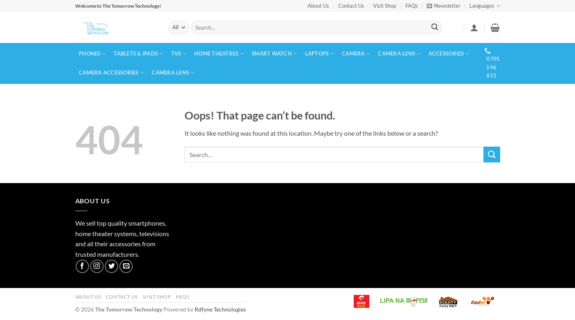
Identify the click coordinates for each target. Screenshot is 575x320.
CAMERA (356, 54)
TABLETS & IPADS (138, 54)
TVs (179, 54)
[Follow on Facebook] (82, 266)
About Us (318, 5)
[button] (443, 5)
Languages (484, 6)
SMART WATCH (274, 54)
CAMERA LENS (399, 54)
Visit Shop (384, 5)
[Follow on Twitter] (111, 266)
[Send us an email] (126, 266)
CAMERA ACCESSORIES (111, 73)
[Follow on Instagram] (97, 266)
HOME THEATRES (219, 54)
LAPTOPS (319, 54)
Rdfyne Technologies (220, 309)
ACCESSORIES (449, 54)
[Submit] (434, 27)
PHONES (92, 54)
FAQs (411, 5)
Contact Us (351, 5)
